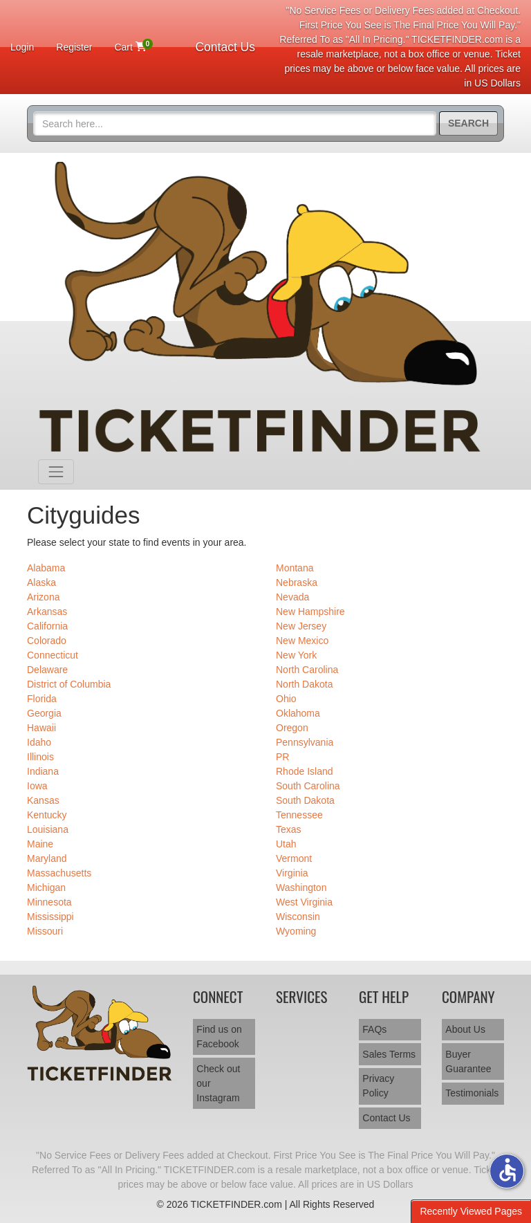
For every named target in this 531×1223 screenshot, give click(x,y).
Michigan (46, 887)
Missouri (45, 931)
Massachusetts (59, 873)
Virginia (292, 873)
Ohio (286, 698)
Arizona (43, 597)
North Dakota (304, 684)
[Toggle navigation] (56, 471)
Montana (294, 567)
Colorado (46, 640)
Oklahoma (298, 713)
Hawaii (41, 727)
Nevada (292, 597)
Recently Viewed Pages (471, 1211)
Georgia (44, 713)
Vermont (294, 858)
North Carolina (307, 669)
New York (296, 655)
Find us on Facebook (218, 1036)
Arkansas (47, 611)
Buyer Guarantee (468, 1061)
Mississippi (50, 916)
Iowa (37, 785)
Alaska (41, 582)
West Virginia (304, 902)
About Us (465, 1029)
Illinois (40, 756)
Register (74, 47)
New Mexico (302, 640)
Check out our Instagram (218, 1083)
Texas (288, 829)
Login (22, 47)
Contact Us (225, 47)
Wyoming (296, 931)
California (47, 626)
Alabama (46, 567)
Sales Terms (389, 1054)
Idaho (39, 742)
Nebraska (296, 582)
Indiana (43, 771)
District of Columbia (69, 684)
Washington (301, 887)
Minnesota (49, 902)
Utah (286, 843)
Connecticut (52, 655)
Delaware (47, 669)
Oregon (292, 727)
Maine (40, 843)
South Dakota (305, 800)
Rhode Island (304, 771)
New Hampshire (310, 611)
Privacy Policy (378, 1085)
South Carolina (308, 785)
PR (282, 756)
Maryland (47, 858)
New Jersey (301, 626)
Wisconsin (298, 916)
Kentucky (47, 814)
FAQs (374, 1029)
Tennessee (299, 814)
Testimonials (472, 1092)
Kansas (43, 800)
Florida (42, 698)
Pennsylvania (304, 742)
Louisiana (47, 829)
